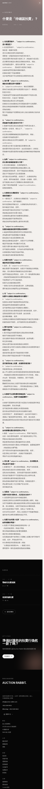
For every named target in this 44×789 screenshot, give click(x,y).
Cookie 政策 (5, 787)
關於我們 (5, 741)
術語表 (4, 756)
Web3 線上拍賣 (6, 732)
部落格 (4, 773)
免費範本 (5, 770)
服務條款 (5, 782)
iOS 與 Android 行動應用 (9, 727)
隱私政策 (5, 785)
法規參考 (5, 767)
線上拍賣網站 (6, 724)
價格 (3, 747)
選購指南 (5, 761)
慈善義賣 (5, 764)
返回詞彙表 (7, 12)
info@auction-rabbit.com (9, 702)
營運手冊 (5, 759)
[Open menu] (40, 3)
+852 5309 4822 (7, 705)
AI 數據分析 (5, 729)
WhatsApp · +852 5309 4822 (10, 709)
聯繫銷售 (5, 744)
